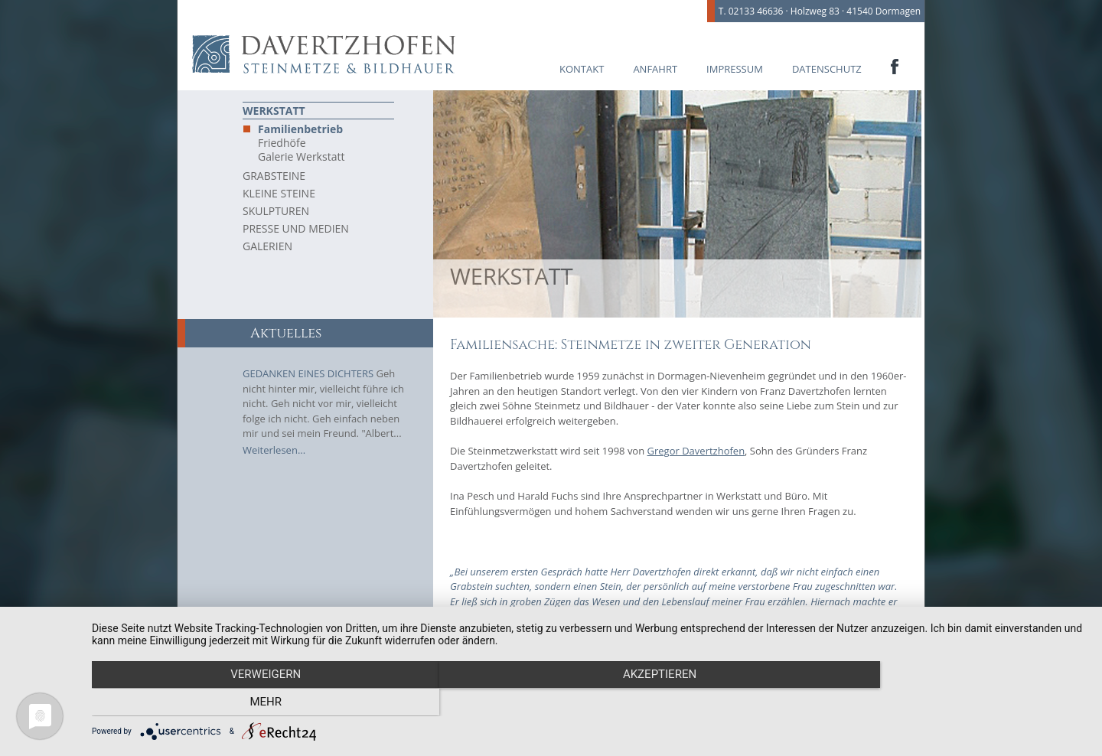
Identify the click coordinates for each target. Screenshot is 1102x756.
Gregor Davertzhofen (696, 451)
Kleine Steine (279, 193)
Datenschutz (827, 69)
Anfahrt (655, 69)
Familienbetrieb (300, 129)
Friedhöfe (282, 143)
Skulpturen (276, 211)
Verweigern (241, 703)
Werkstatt (274, 110)
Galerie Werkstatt (301, 157)
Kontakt (581, 69)
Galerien (267, 246)
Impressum (734, 69)
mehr (937, 703)
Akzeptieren (589, 703)
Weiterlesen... (274, 450)
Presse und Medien (296, 228)
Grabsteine (274, 175)
